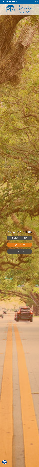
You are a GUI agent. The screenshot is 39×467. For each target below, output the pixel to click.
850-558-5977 (37, 4)
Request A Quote (19, 245)
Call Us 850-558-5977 (10, 1)
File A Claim (19, 251)
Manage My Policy (19, 238)
